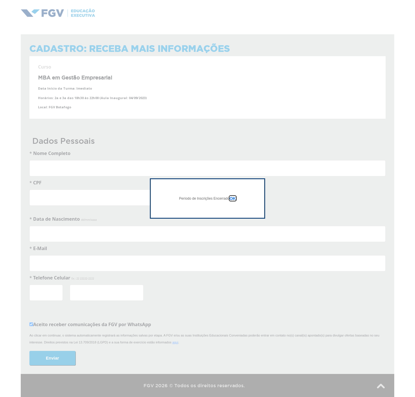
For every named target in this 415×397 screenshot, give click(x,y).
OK (232, 198)
